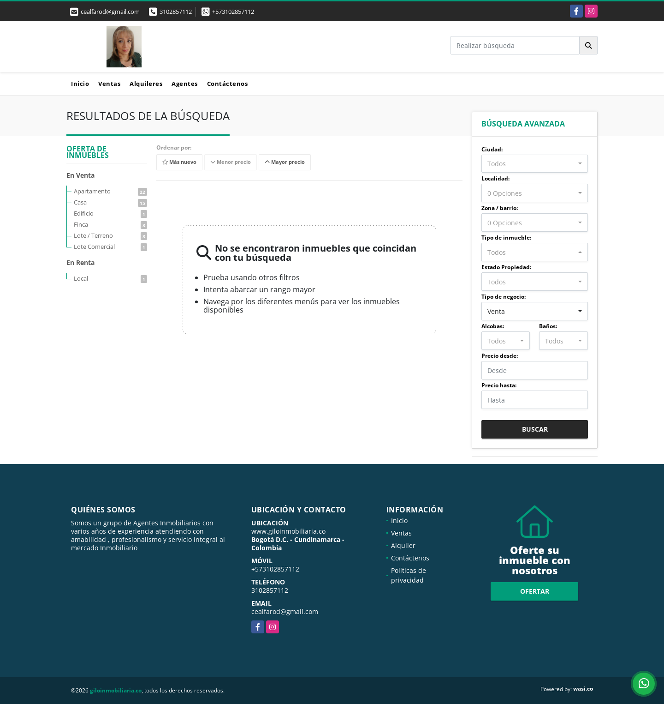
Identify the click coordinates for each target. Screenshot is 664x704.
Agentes (185, 83)
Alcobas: (492, 326)
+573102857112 (233, 11)
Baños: (548, 326)
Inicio (80, 83)
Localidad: (495, 178)
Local (110, 278)
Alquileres (146, 83)
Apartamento (110, 191)
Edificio (110, 213)
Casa (110, 202)
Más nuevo (179, 162)
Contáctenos (227, 83)
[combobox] (534, 164)
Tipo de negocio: (503, 297)
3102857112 (176, 11)
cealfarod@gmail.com (284, 611)
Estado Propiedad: (506, 267)
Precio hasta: (498, 385)
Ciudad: (492, 149)
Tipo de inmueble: (506, 237)
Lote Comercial (110, 246)
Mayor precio (285, 162)
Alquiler (403, 545)
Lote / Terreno (110, 235)
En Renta (80, 262)
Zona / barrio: (499, 208)
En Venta (80, 175)
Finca (110, 224)
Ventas (109, 83)
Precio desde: (499, 356)
